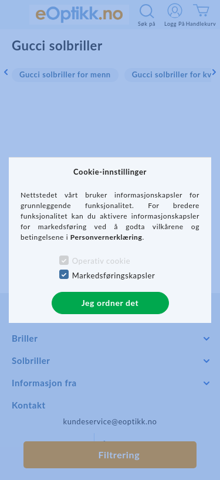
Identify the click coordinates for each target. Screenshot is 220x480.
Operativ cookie (101, 260)
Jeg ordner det (110, 303)
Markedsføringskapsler (113, 275)
